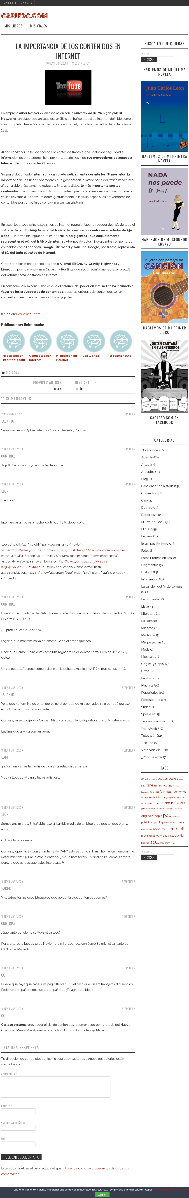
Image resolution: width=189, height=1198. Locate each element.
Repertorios (149, 692)
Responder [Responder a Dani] (128, 750)
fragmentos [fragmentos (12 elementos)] (179, 791)
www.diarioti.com (27, 314)
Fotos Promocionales (156, 558)
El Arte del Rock (152, 522)
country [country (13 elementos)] (169, 785)
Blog (144, 479)
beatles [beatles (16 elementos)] (162, 778)
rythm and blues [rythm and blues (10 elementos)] (165, 835)
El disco (147, 529)
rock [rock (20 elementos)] (156, 829)
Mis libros (10, 3)
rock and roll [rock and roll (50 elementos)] (172, 828)
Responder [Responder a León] (128, 484)
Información (149, 579)
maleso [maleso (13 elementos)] (169, 808)
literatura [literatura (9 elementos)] (159, 808)
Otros (145, 671)
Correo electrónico (14, 1122)
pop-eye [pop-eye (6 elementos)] (176, 816)
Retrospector (150, 700)
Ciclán (79, 389)
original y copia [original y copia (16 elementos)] (151, 816)
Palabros (147, 678)
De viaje (147, 507)
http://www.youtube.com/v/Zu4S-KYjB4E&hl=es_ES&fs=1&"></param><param (68, 550)
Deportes (148, 515)
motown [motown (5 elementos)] (178, 809)
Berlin (57, 389)
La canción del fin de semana (161, 586)
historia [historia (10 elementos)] (169, 802)
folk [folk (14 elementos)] (162, 791)
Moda (145, 649)
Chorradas (148, 493)
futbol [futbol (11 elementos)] (161, 797)
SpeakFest (148, 714)
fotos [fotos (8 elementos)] (168, 791)
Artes (145, 464)
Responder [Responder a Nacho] (128, 881)
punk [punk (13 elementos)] (157, 822)
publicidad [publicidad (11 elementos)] (147, 822)
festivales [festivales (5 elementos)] (145, 792)
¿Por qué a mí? (151, 757)
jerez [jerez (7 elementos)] (150, 808)
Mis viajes (26, 3)
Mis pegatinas (151, 642)
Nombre (6, 1106)
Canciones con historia (157, 486)
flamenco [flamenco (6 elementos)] (154, 792)
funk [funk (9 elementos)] (155, 797)
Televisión (148, 736)
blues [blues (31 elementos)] (173, 778)
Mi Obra (147, 621)
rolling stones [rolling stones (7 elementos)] (148, 836)
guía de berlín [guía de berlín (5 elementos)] (147, 803)
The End (147, 743)
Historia (146, 572)
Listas (145, 606)
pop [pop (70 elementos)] (167, 815)
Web (3, 1139)
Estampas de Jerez (154, 543)
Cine (144, 500)
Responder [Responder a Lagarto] (128, 414)
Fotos (145, 551)
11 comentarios (81, 63)
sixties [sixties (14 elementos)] (145, 842)
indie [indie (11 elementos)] (182, 802)
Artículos (147, 472)
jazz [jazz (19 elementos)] (144, 808)
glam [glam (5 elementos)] (182, 797)
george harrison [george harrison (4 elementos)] (172, 798)
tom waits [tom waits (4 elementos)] (174, 843)
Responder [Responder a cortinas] (128, 449)
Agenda (147, 457)
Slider (145, 707)
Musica (146, 657)
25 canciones (150, 450)
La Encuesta (150, 599)
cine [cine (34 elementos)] (149, 785)
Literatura (148, 614)
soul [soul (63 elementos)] (154, 842)
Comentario (9, 1074)
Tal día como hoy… (154, 721)
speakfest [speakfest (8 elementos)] (165, 843)
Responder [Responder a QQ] (128, 968)
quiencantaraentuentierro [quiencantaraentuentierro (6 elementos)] (173, 822)
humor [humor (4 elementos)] (176, 803)
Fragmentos (150, 565)
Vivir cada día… (151, 750)
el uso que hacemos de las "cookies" (170, 1192)
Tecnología (12, 372)
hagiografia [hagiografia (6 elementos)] (159, 803)
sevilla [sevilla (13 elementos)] (179, 835)
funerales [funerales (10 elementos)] (146, 797)
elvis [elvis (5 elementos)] (177, 786)
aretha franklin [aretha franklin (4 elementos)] (151, 779)
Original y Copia (152, 664)
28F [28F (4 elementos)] (142, 779)
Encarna (146, 536)
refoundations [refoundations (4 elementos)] (146, 829)
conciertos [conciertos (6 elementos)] (158, 786)
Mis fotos (148, 628)
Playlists (147, 685)
